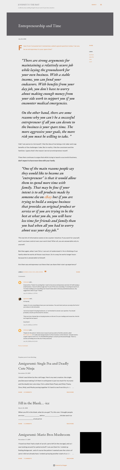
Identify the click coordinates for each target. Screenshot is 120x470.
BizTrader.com (27, 334)
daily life (91, 57)
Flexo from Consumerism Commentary (37, 46)
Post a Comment (23, 345)
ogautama (26, 298)
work (90, 61)
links (90, 59)
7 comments (28, 458)
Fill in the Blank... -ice (33, 403)
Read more (70, 392)
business (91, 54)
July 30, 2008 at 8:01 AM (30, 341)
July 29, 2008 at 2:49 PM (30, 325)
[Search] (94, 5)
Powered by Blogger (60, 465)
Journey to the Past (28, 4)
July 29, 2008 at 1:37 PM (30, 293)
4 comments (28, 392)
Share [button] (91, 45)
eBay (48, 196)
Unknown (26, 282)
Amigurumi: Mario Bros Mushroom (44, 434)
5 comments (28, 423)
